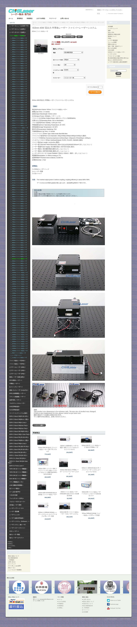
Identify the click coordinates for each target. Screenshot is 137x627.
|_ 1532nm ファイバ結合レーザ (19, 309)
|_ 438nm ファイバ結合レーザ (18, 84)
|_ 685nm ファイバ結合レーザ (18, 185)
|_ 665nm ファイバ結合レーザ (18, 178)
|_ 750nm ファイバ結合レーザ (18, 208)
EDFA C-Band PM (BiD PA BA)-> (19, 446)
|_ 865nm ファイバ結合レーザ (18, 247)
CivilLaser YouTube (113, 608)
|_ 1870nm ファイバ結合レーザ (19, 330)
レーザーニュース (113, 28)
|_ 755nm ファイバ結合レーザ (18, 210)
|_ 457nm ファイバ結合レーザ (18, 100)
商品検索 (112, 66)
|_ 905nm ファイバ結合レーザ (18, 256)
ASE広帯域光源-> (14, 406)
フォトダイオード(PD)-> (16, 498)
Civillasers (19, 619)
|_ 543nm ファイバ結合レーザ (18, 141)
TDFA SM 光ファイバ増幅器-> (18, 475)
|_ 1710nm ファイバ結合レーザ (19, 327)
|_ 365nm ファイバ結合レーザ (18, 52)
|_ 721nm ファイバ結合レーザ (18, 201)
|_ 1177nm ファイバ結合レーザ (19, 291)
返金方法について (88, 603)
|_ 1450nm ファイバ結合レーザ (19, 304)
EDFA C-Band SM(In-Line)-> (18, 422)
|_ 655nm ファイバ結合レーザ (18, 169)
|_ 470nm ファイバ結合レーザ (18, 114)
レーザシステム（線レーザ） (18, 524)
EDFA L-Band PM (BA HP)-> (18, 452)
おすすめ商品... (12, 545)
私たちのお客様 (112, 48)
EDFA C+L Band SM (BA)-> (17, 458)
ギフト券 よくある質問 (14, 565)
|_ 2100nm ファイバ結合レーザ (19, 348)
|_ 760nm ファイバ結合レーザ (18, 212)
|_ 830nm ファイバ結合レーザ (18, 235)
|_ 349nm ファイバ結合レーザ (18, 45)
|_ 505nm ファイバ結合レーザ (18, 120)
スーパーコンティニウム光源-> (18, 413)
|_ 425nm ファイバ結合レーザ (18, 75)
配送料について (112, 36)
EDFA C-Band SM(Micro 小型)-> (19, 419)
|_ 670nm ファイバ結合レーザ (18, 180)
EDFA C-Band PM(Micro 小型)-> (19, 440)
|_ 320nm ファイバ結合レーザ (18, 42)
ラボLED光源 (13, 495)
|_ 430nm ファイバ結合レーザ (18, 77)
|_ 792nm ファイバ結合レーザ (18, 224)
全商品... (10, 547)
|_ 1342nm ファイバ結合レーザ (19, 300)
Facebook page (112, 604)
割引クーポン (11, 567)
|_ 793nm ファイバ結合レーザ (18, 226)
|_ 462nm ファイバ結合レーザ (18, 107)
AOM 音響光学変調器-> (16, 485)
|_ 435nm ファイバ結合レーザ (18, 81)
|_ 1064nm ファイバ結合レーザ (19, 281)
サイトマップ (11, 564)
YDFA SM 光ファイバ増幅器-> (18, 469)
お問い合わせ (64, 18)
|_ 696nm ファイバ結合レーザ (18, 194)
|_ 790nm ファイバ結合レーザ (18, 222)
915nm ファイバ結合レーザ (60, 22)
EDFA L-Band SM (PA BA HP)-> (19, 449)
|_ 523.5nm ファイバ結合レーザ (19, 127)
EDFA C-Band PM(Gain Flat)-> (18, 428)
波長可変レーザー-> (15, 400)
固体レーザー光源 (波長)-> (17, 377)
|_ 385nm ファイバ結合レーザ (18, 58)
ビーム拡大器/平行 (14, 492)
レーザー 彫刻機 (14, 511)
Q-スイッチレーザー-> (16, 387)
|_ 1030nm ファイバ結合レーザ (19, 272)
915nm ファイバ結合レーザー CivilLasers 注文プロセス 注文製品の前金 (69, 493)
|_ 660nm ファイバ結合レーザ (18, 173)
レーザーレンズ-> (14, 515)
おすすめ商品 (41, 18)
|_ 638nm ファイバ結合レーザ (18, 162)
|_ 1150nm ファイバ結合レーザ (19, 288)
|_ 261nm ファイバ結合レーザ (18, 38)
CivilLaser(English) (113, 5)
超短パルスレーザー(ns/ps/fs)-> (18, 390)
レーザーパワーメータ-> (16, 508)
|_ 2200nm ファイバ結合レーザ (19, 350)
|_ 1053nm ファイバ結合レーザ (19, 279)
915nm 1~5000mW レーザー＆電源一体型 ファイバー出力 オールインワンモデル (69, 447)
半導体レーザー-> (14, 383)
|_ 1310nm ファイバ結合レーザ (19, 297)
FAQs (109, 38)
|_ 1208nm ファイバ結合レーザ (19, 293)
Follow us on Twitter (114, 600)
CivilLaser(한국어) (125, 5)
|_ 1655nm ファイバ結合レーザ (19, 320)
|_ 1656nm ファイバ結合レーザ (19, 323)
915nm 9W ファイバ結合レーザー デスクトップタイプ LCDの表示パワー (91, 493)
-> (17, 35)
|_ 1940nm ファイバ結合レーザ (19, 339)
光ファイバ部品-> (14, 488)
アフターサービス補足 (114, 56)
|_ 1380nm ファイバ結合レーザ (19, 302)
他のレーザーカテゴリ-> (16, 538)
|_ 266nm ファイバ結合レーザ (18, 40)
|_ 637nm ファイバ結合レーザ (18, 160)
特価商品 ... (11, 541)
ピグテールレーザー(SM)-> (17, 370)
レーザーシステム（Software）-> (19, 521)
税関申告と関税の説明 (114, 34)
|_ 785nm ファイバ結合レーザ (18, 219)
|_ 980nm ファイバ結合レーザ (18, 270)
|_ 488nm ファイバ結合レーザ (18, 118)
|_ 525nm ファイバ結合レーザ (18, 130)
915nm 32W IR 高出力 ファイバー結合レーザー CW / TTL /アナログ (47, 449)
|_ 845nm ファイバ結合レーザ (18, 240)
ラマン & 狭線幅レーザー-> (17, 396)
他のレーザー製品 (14, 534)
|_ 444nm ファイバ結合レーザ (18, 91)
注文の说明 (111, 50)
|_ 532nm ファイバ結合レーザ (18, 137)
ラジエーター (56, 78)
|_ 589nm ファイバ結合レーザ (18, 150)
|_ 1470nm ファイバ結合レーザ (19, 307)
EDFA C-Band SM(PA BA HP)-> (18, 416)
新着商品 (20, 18)
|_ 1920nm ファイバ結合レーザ (19, 337)
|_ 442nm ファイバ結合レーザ (18, 88)
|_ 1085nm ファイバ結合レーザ (19, 284)
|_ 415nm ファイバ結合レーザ (18, 68)
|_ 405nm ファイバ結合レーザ (18, 63)
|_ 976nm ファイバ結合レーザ (18, 268)
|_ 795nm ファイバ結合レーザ (18, 229)
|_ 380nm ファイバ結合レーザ (18, 56)
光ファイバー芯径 (58, 60)
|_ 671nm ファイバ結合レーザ (18, 183)
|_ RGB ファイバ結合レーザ (18, 353)
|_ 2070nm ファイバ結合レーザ (19, 343)
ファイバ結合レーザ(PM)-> (17, 364)
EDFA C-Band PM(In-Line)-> (18, 443)
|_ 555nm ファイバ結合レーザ (18, 143)
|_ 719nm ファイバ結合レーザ (18, 199)
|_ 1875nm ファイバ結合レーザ (19, 332)
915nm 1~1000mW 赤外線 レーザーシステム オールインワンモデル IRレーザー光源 (47, 514)
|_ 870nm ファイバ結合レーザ (18, 249)
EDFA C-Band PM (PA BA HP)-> (19, 437)
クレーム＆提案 (112, 42)
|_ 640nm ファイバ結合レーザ (18, 164)
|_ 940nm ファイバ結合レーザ (18, 261)
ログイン (103, 13)
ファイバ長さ (56, 65)
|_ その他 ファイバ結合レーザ (18, 357)
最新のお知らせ (112, 44)
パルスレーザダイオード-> (17, 501)
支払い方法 (111, 32)
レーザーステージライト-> (17, 528)
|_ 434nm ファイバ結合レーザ (18, 79)
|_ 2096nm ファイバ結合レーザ (19, 346)
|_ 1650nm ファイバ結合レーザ (19, 318)
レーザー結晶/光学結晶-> (16, 518)
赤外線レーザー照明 (15, 505)
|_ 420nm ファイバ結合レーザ (18, 70)
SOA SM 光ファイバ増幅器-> (18, 478)
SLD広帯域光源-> (14, 410)
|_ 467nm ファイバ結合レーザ (18, 111)
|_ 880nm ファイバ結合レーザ (18, 254)
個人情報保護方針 (13, 558)
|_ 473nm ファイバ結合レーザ (18, 116)
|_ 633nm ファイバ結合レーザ (18, 155)
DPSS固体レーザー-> (15, 380)
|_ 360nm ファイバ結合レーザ (18, 49)
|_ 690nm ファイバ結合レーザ (18, 189)
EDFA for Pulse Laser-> (16, 466)
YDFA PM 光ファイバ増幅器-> (18, 472)
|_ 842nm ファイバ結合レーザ (18, 238)
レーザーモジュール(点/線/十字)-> (19, 26)
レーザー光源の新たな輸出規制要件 (117, 62)
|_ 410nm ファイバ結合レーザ (18, 65)
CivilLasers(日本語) (101, 5)
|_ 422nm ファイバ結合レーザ (18, 72)
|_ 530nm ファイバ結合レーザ (18, 134)
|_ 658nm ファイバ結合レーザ (18, 171)
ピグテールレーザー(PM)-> (17, 374)
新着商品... (10, 543)
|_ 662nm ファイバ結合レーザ (18, 176)
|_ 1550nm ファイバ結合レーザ (19, 311)
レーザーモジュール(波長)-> (17, 29)
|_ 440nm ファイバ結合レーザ (18, 86)
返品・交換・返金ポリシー (115, 46)
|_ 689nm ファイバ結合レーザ (18, 187)
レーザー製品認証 (113, 40)
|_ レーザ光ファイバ (16, 355)
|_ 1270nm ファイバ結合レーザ (19, 295)
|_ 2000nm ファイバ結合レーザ (19, 341)
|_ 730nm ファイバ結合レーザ (18, 206)
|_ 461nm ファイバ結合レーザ (18, 104)
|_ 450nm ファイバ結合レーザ (18, 95)
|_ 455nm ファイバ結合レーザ (18, 97)
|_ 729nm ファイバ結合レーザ (18, 203)
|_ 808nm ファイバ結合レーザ (18, 231)
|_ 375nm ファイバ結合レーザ (18, 54)
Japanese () (85, 9)
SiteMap (25, 619)
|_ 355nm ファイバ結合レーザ (18, 47)
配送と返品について (13, 556)
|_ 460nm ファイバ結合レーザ (18, 102)
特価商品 (29, 18)
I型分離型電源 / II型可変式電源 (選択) (62, 147)
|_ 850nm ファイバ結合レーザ (18, 242)
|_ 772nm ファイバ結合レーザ (18, 215)
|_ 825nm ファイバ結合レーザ (18, 233)
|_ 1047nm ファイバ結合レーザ (19, 274)
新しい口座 (126, 13)
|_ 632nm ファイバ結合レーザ (18, 153)
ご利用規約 (11, 560)
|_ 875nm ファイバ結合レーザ (18, 251)
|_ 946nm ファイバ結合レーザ (18, 263)
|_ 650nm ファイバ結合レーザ (18, 166)
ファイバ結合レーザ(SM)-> (17, 360)
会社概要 (110, 26)
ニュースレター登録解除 (14, 569)
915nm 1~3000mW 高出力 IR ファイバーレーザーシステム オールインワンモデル (91, 469)
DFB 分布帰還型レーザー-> (17, 393)
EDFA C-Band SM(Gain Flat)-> (18, 425)
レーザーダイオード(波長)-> (17, 32)
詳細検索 (118, 76)
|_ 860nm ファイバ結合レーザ (18, 245)
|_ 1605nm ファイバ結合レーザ (19, 314)
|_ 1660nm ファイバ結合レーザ (19, 325)
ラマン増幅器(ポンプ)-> (16, 482)
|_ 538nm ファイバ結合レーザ (18, 139)
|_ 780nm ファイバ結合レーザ (18, 217)
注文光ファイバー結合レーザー (116, 52)
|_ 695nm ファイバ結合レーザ (18, 192)
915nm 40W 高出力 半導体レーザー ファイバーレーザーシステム (69, 471)
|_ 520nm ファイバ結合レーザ (18, 125)
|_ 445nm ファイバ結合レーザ (18, 93)
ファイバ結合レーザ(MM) (45, 22)
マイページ (52, 18)
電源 (54, 52)
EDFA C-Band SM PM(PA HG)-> (19, 431)
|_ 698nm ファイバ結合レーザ (18, 196)
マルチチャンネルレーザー (17, 403)
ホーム (11, 18)
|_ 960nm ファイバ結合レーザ (18, 265)
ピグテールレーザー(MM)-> (17, 367)
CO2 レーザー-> (14, 531)
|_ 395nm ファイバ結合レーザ (18, 61)
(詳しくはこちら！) (86, 144)
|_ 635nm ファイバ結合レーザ (18, 157)
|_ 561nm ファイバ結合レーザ (18, 146)
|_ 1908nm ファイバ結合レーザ (19, 334)
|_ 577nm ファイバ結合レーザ (18, 148)
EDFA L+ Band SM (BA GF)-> (18, 455)
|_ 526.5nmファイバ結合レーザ (19, 132)
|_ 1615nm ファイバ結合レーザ (19, 316)
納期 (109, 30)
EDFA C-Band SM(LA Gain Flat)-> (19, 434)
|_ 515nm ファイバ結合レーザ (18, 123)
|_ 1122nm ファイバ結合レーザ (19, 286)
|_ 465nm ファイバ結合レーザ (18, 109)
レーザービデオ (112, 54)
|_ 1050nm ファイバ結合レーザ (19, 277)
